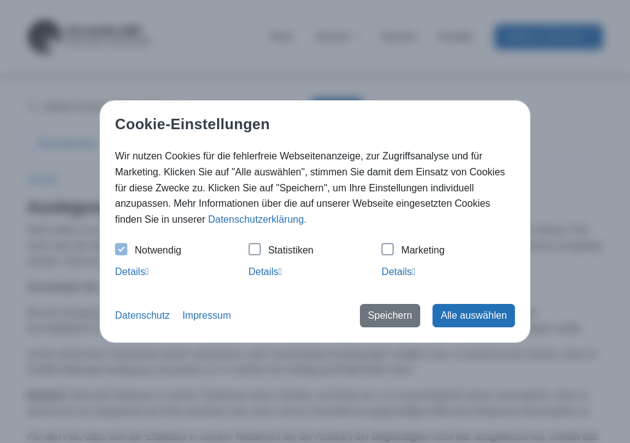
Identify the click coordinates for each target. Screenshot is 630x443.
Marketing (412, 250)
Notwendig (148, 250)
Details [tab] (132, 271)
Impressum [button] (206, 315)
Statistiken (281, 250)
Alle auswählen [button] (474, 315)
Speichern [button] (390, 315)
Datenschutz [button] (142, 315)
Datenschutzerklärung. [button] (257, 219)
